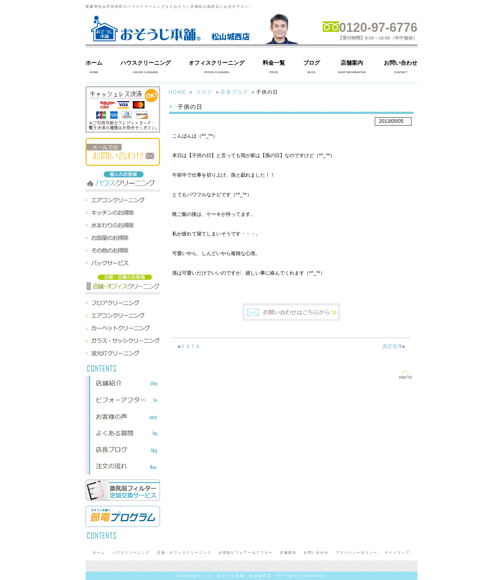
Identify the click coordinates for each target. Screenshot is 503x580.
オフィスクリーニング (217, 63)
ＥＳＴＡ (190, 346)
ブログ (311, 63)
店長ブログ (234, 92)
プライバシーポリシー (357, 552)
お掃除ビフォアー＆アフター (245, 552)
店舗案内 (352, 63)
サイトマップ (397, 552)
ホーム (94, 63)
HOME (177, 92)
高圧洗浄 (392, 346)
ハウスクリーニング (146, 63)
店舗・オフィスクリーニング (184, 552)
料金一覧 (274, 63)
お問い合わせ (400, 63)
